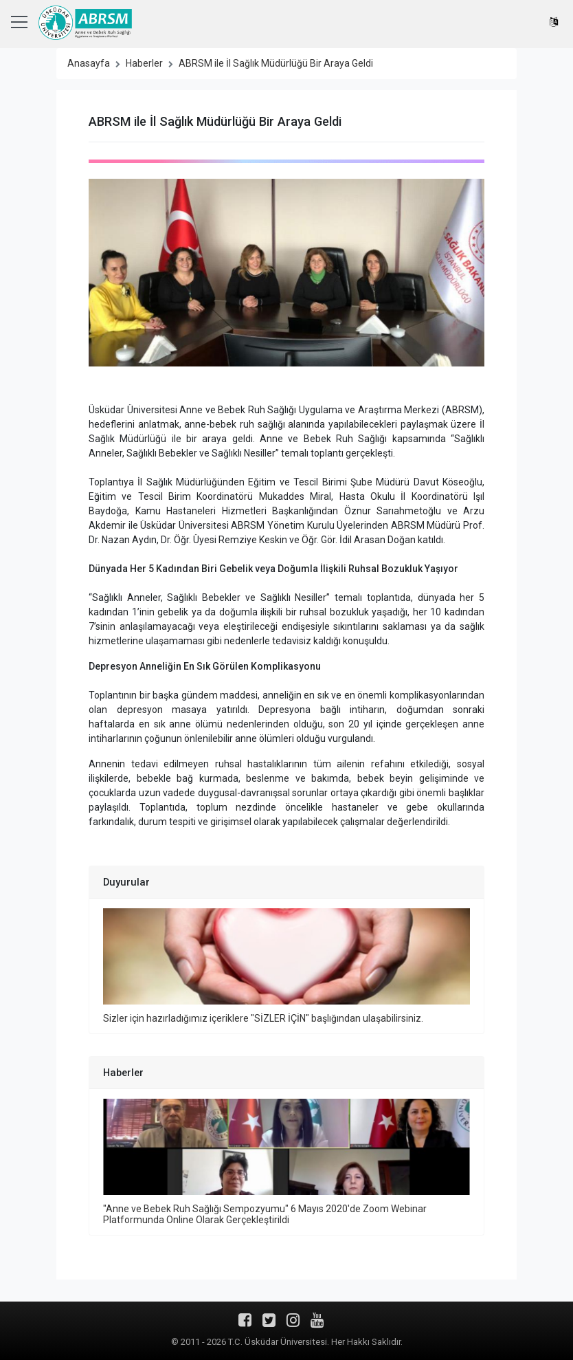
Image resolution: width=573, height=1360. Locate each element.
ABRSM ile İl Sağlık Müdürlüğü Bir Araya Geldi (276, 63)
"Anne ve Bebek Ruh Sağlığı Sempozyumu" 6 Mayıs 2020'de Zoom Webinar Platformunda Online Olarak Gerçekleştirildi (265, 1214)
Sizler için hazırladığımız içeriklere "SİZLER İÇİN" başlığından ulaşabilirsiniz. (263, 1018)
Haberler (144, 63)
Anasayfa (88, 63)
